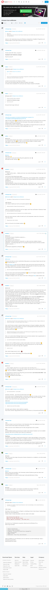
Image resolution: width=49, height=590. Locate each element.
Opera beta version (7, 563)
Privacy (32, 558)
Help (24, 553)
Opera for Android (7, 570)
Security (32, 556)
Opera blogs (25, 558)
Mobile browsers (6, 567)
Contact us (41, 565)
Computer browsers (7, 556)
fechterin (7, 165)
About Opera (41, 556)
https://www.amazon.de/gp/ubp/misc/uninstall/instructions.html (18, 430)
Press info (41, 558)
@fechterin (14, 190)
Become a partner (42, 563)
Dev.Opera (25, 561)
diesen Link (11, 260)
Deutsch (4, 19)
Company (41, 553)
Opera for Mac (6, 560)
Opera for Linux (6, 562)
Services (17, 553)
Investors (41, 561)
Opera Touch (6, 573)
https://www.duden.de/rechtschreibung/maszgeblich (16, 398)
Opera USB (5, 565)
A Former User (8, 25)
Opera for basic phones (8, 575)
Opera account (18, 558)
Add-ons (16, 556)
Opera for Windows (7, 558)
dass (35, 271)
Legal (31, 553)
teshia (6, 62)
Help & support (26, 556)
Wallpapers (17, 560)
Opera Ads (17, 561)
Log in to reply (44, 19)
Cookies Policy (33, 560)
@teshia (7, 27)
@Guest (10, 132)
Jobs (40, 560)
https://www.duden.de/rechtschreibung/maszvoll (15, 399)
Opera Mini (5, 571)
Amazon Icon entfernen (17, 27)
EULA (31, 561)
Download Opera (26, 7)
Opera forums (25, 560)
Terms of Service (33, 563)
